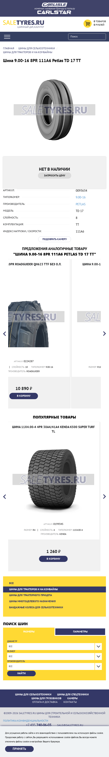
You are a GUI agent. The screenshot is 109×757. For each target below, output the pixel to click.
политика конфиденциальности (25, 720)
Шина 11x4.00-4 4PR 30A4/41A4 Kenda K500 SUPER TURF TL (54, 429)
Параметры (80, 631)
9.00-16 (81, 197)
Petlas (81, 204)
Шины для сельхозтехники (33, 694)
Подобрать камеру (54, 239)
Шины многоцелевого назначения (32, 601)
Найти (21, 673)
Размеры (28, 631)
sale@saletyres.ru (70, 725)
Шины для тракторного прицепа (30, 595)
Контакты (70, 702)
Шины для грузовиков (46, 698)
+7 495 (38, 725)
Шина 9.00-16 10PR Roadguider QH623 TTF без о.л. (54, 264)
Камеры (72, 698)
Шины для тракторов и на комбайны (33, 589)
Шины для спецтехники (73, 694)
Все (11, 583)
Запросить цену (54, 175)
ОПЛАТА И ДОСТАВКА (45, 702)
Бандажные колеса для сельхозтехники (36, 607)
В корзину (54, 396)
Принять (19, 749)
